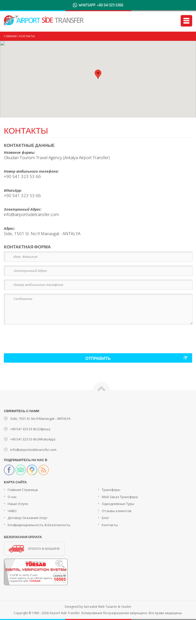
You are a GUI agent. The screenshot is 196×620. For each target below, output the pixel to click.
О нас (12, 497)
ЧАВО (12, 511)
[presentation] (42, 336)
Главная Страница (23, 489)
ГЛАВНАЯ (10, 36)
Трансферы (111, 489)
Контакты (110, 525)
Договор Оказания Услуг (27, 517)
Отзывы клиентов (116, 511)
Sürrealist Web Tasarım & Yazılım (107, 606)
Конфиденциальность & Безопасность (39, 525)
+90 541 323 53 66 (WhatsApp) (32, 439)
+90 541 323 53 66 (22, 176)
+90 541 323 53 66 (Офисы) (30, 429)
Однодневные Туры (118, 503)
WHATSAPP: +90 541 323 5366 (101, 5)
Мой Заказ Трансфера (120, 497)
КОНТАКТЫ (27, 36)
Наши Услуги (18, 503)
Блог (105, 517)
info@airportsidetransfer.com (33, 449)
